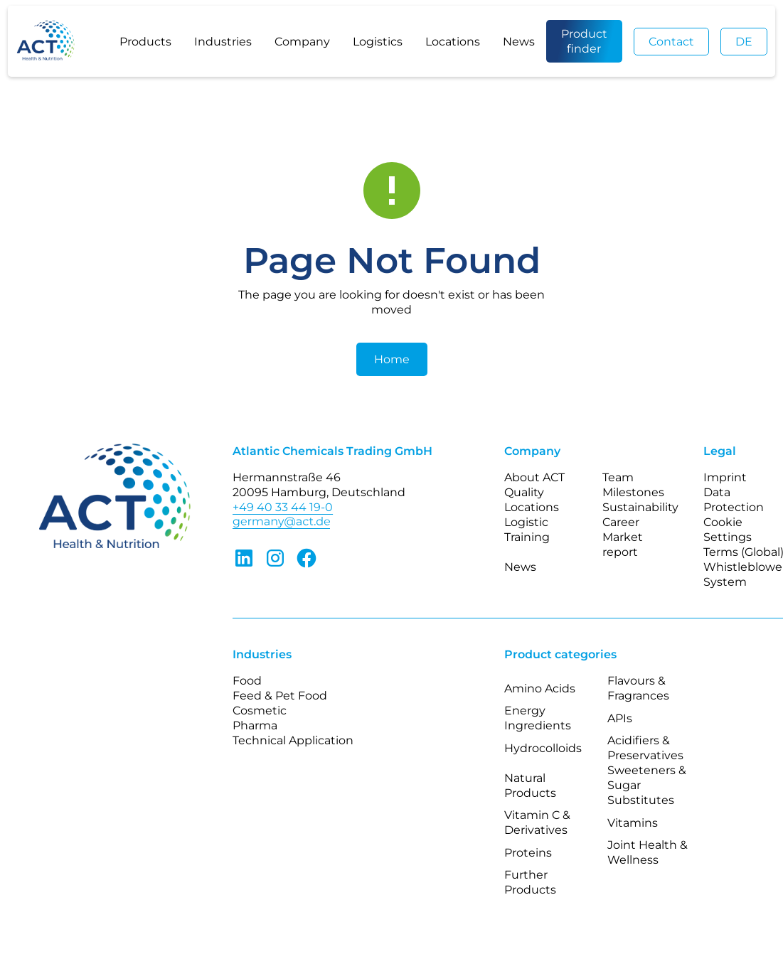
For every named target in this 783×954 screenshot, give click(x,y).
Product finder (584, 41)
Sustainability (640, 507)
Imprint (725, 477)
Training (527, 537)
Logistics (378, 41)
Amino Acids (539, 688)
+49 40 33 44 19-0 (283, 507)
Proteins (528, 852)
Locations (452, 41)
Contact (671, 41)
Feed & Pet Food (280, 695)
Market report (622, 544)
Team (618, 477)
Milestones (633, 492)
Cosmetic (260, 710)
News (519, 41)
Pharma (255, 725)
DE (743, 41)
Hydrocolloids (543, 748)
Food (247, 680)
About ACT (534, 477)
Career (620, 522)
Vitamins (632, 823)
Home (392, 359)
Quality (524, 492)
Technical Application (293, 740)
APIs (619, 718)
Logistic (526, 522)
